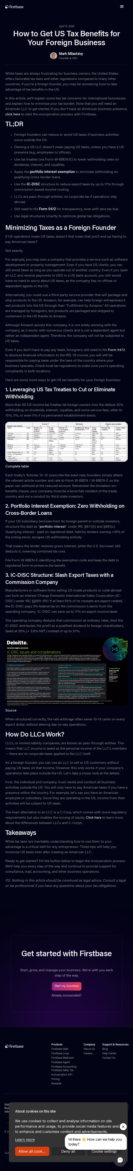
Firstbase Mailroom (62, 1058)
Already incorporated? (66, 995)
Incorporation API (61, 1075)
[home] (14, 7)
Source (10, 710)
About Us (89, 1049)
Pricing (55, 1079)
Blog (105, 1049)
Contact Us (109, 1058)
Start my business (66, 986)
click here (12, 114)
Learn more (25, 1139)
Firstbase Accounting (64, 1067)
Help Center (109, 1053)
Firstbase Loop (60, 1053)
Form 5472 (116, 350)
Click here (93, 818)
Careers (88, 1053)
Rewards (56, 1083)
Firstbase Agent (60, 1062)
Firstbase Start (59, 1049)
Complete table (17, 466)
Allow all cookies (32, 1151)
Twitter (8, 1153)
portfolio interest (53, 527)
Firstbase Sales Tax (62, 1070)
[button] (122, 6)
